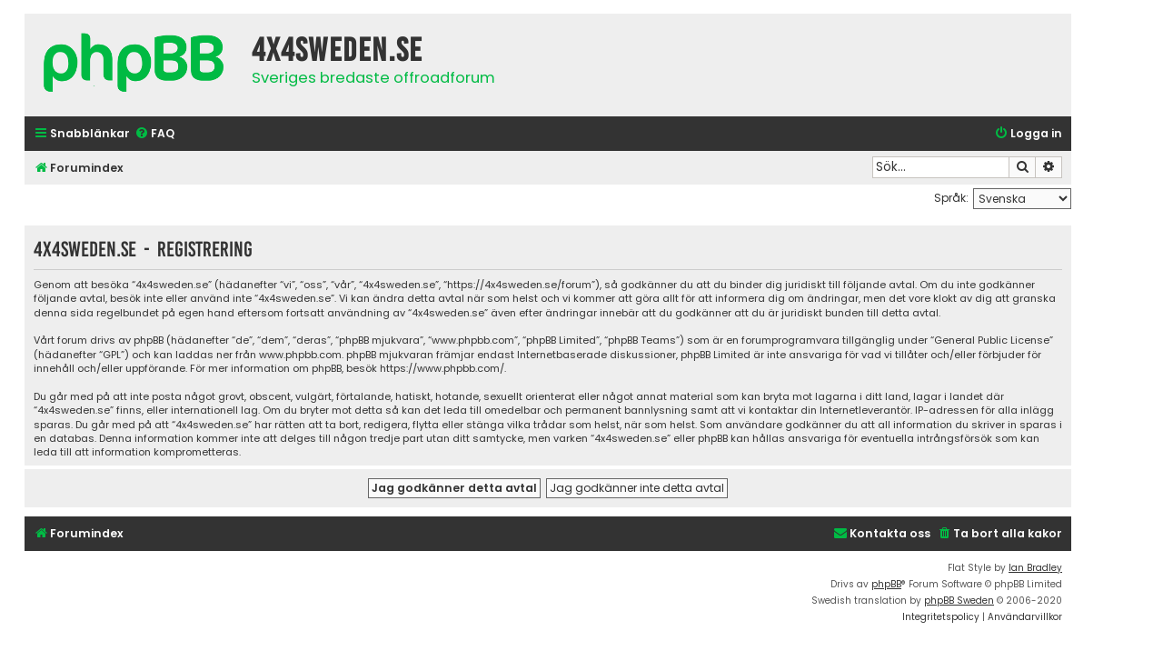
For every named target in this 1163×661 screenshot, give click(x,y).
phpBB (886, 584)
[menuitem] (154, 134)
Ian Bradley (1035, 568)
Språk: (951, 197)
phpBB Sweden (959, 600)
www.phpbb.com (300, 355)
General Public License (991, 340)
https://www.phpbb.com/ (442, 369)
